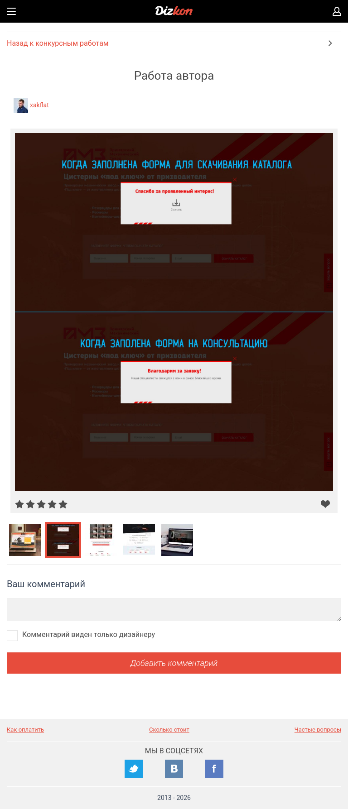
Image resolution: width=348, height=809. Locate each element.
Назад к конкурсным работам (58, 43)
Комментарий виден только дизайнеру (88, 634)
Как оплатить (25, 729)
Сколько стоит (169, 729)
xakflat (39, 105)
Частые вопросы (318, 729)
